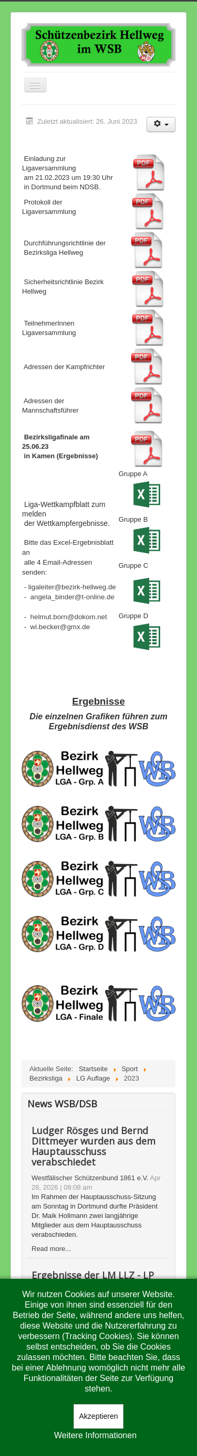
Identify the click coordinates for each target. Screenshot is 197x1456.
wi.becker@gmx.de (60, 627)
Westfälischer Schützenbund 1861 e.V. (90, 1178)
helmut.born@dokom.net (68, 617)
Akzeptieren (98, 1416)
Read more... (51, 1249)
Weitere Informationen (95, 1435)
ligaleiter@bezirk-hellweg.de (72, 587)
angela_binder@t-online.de (72, 597)
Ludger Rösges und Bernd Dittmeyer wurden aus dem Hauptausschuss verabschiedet (93, 1146)
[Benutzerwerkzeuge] (161, 124)
